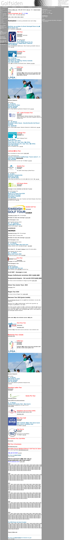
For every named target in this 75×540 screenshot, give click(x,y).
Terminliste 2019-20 (12, 398)
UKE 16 (34, 465)
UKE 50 (25, 470)
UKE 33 (29, 468)
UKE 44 (36, 469)
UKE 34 (33, 468)
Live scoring (19, 36)
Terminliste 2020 (20, 327)
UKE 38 (14, 469)
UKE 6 (25, 464)
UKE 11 (11, 485)
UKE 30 (18, 468)
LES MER (30, 245)
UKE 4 (19, 17)
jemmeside (20, 167)
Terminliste (19, 53)
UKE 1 (9, 17)
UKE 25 (33, 467)
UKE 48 (18, 470)
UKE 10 (37, 464)
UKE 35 (36, 468)
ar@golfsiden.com (4, 43)
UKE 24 (29, 467)
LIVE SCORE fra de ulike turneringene (16, 400)
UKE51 (18, 508)
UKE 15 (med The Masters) (26, 465)
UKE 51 (29, 470)
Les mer (12, 47)
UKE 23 (25, 467)
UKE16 (29, 514)
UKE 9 (34, 464)
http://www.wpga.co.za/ (23, 449)
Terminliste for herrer (12, 233)
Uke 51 (21, 480)
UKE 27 (33, 476)
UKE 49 (22, 470)
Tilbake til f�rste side (12, 9)
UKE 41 (25, 469)
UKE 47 (14, 470)
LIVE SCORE (11, 406)
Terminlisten (19, 35)
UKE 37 (11, 469)
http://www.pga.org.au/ (12, 446)
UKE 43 (33, 469)
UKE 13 (14, 465)
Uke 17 (32, 514)
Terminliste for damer (12, 215)
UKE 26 (36, 467)
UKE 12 (11, 465)
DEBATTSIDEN (37, 9)
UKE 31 (22, 468)
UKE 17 (37, 465)
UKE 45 (33, 478)
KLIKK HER (18, 29)
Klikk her (28, 9)
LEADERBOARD (11, 228)
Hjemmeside (19, 34)
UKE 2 (12, 17)
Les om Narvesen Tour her (13, 300)
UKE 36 (33, 477)
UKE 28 (11, 468)
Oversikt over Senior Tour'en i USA (24, 412)
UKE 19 (11, 467)
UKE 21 (18, 467)
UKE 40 (22, 469)
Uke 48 (16, 518)
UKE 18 (33, 475)
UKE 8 (31, 464)
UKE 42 (29, 469)
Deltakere (23, 249)
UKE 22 (22, 467)
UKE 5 (22, 17)
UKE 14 (18, 465)
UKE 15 (22, 475)
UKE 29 (14, 468)
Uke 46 (36, 527)
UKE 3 (15, 17)
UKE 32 (25, 468)
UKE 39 (18, 469)
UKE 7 (28, 464)
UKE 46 (11, 470)
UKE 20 (14, 467)
